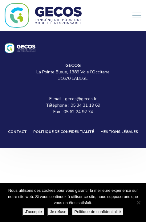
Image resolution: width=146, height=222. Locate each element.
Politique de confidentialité (63, 131)
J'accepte (33, 211)
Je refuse (58, 211)
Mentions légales (119, 131)
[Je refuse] (138, 202)
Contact (17, 131)
